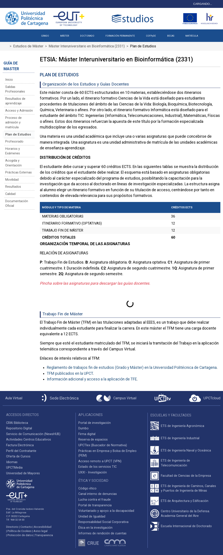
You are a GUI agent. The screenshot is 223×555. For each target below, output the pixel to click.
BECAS (170, 36)
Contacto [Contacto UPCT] (26, 526)
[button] (209, 34)
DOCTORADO (87, 36)
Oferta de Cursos (18, 456)
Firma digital (86, 434)
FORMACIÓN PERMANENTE (120, 36)
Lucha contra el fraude (94, 499)
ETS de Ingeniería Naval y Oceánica (186, 450)
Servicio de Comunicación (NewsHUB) (33, 434)
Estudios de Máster (28, 46)
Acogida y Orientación (13, 163)
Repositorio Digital (19, 428)
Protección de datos (20, 535)
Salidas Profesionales (15, 89)
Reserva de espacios (93, 439)
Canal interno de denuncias (97, 494)
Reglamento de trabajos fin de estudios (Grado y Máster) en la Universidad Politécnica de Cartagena (132, 367)
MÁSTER (64, 36)
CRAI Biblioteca (17, 423)
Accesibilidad (42, 526)
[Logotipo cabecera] (133, 18)
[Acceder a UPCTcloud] (204, 398)
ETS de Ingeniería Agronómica (182, 426)
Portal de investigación (94, 423)
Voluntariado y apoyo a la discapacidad (106, 511)
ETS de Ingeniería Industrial (180, 438)
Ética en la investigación (95, 528)
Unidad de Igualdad (91, 516)
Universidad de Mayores (23, 473)
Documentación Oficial (16, 203)
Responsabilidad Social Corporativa (103, 522)
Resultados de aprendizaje (15, 101)
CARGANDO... (202, 3)
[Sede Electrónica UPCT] (59, 398)
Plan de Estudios (18, 134)
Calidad (10, 194)
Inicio (9, 80)
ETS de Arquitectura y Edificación (184, 501)
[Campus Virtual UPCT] (116, 398)
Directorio (12, 526)
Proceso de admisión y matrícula (13, 122)
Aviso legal (40, 531)
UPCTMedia (14, 467)
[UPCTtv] (162, 398)
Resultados (13, 187)
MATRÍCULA (191, 36)
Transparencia (44, 535)
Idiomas (12, 462)
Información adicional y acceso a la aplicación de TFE (92, 379)
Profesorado (14, 141)
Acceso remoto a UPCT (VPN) (99, 461)
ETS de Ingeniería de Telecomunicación (175, 463)
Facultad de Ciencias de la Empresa (186, 476)
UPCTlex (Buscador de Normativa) (102, 445)
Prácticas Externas (18, 172)
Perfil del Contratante (21, 451)
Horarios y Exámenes (12, 151)
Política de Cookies (19, 531)
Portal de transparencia (95, 505)
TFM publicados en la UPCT (70, 373)
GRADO (45, 36)
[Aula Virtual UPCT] (12, 398)
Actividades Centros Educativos (28, 439)
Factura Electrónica (20, 445)
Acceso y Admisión (19, 110)
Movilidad (12, 180)
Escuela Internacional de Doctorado (186, 526)
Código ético (87, 488)
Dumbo (83, 428)
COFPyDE (151, 36)
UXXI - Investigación (92, 472)
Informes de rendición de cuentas (102, 533)
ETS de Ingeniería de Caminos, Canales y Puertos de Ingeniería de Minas (188, 488)
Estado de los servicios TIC (97, 467)
